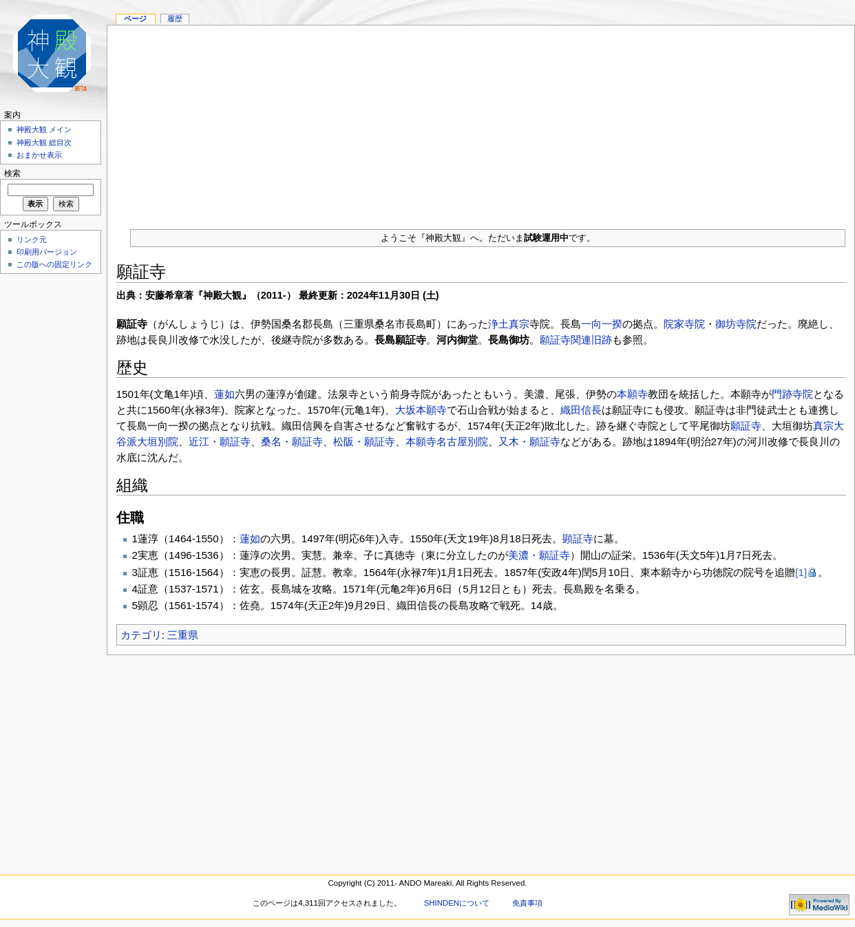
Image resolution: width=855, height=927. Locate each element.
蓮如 (224, 394)
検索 (12, 173)
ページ (135, 18)
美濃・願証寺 (539, 555)
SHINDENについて (456, 903)
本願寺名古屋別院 (446, 441)
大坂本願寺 (421, 410)
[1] (801, 572)
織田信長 (581, 410)
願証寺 (745, 425)
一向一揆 (601, 324)
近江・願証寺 (220, 441)
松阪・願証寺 (364, 441)
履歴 (174, 18)
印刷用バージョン (47, 252)
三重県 (182, 635)
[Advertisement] (481, 121)
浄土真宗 (508, 324)
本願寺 (632, 394)
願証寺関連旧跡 (576, 339)
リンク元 (32, 239)
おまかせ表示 (39, 155)
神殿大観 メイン (44, 129)
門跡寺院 (792, 394)
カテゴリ (141, 635)
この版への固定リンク (54, 264)
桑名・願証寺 (292, 441)
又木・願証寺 (529, 441)
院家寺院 (684, 324)
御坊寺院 (736, 324)
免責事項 (527, 903)
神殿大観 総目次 (44, 142)
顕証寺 (577, 538)
